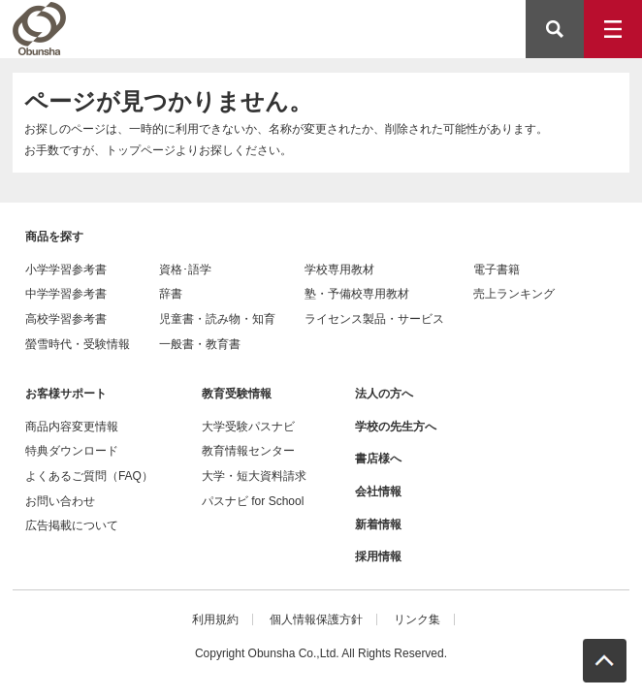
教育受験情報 (237, 393)
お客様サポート (66, 393)
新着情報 (378, 524)
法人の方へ (384, 393)
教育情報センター (248, 451)
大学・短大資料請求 (254, 476)
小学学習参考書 (66, 269)
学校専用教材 (339, 269)
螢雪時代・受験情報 (77, 344)
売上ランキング (514, 294)
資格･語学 (185, 269)
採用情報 (378, 556)
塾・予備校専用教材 (357, 294)
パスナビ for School (253, 501)
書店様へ (378, 458)
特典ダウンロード (71, 451)
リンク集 (417, 619)
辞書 (170, 294)
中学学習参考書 (66, 294)
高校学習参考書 (66, 319)
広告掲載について (71, 525)
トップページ (141, 150)
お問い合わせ (60, 501)
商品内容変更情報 (71, 426)
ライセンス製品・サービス (374, 319)
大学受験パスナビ (248, 426)
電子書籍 (496, 269)
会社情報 (378, 491)
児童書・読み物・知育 (217, 319)
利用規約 (215, 619)
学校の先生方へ (395, 426)
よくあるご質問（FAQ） (89, 476)
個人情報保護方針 (316, 619)
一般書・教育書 (200, 344)
